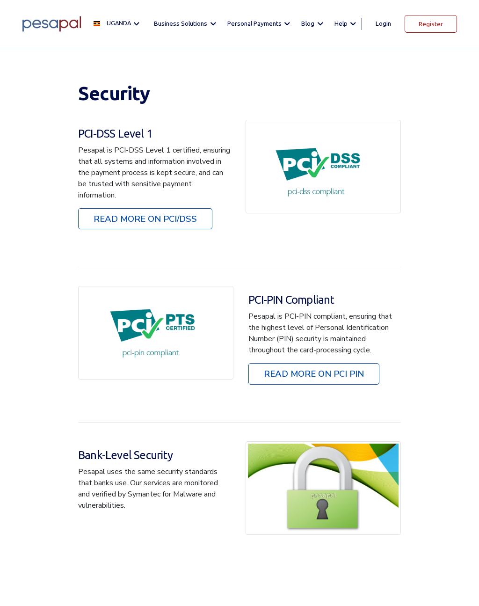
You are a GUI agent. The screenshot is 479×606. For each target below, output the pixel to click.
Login (383, 23)
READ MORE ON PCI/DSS (145, 219)
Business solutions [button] (181, 23)
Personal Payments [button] (255, 23)
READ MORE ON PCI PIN (314, 374)
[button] (119, 23)
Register (431, 24)
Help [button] (341, 23)
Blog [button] (308, 23)
